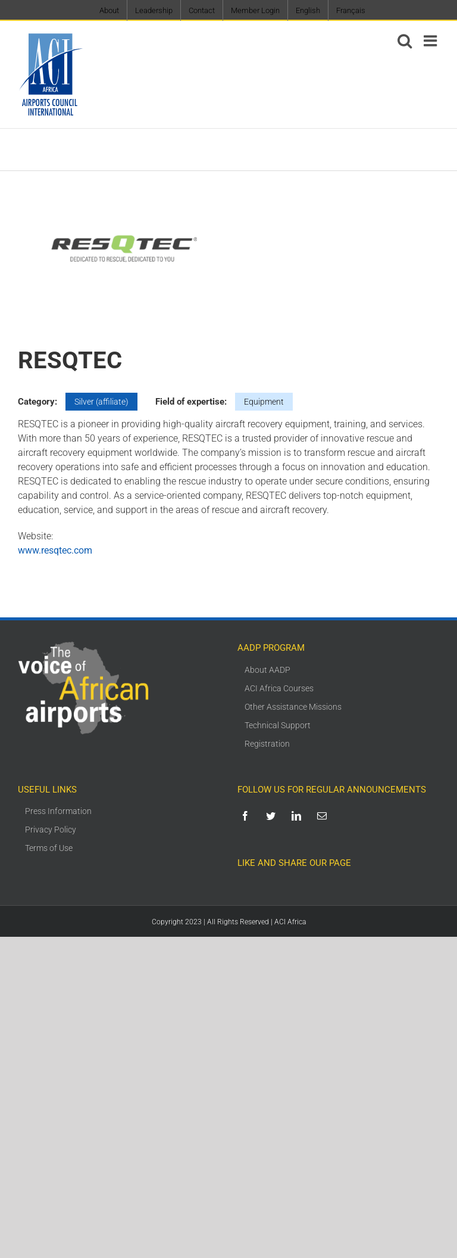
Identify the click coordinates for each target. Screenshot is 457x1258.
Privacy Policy (50, 829)
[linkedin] (298, 816)
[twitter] (273, 816)
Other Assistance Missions (293, 707)
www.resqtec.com (55, 550)
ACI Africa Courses (279, 688)
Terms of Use (49, 848)
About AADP (267, 670)
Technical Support (278, 725)
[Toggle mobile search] (404, 40)
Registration (267, 743)
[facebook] (247, 816)
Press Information (58, 811)
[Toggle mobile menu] (431, 40)
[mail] (324, 816)
